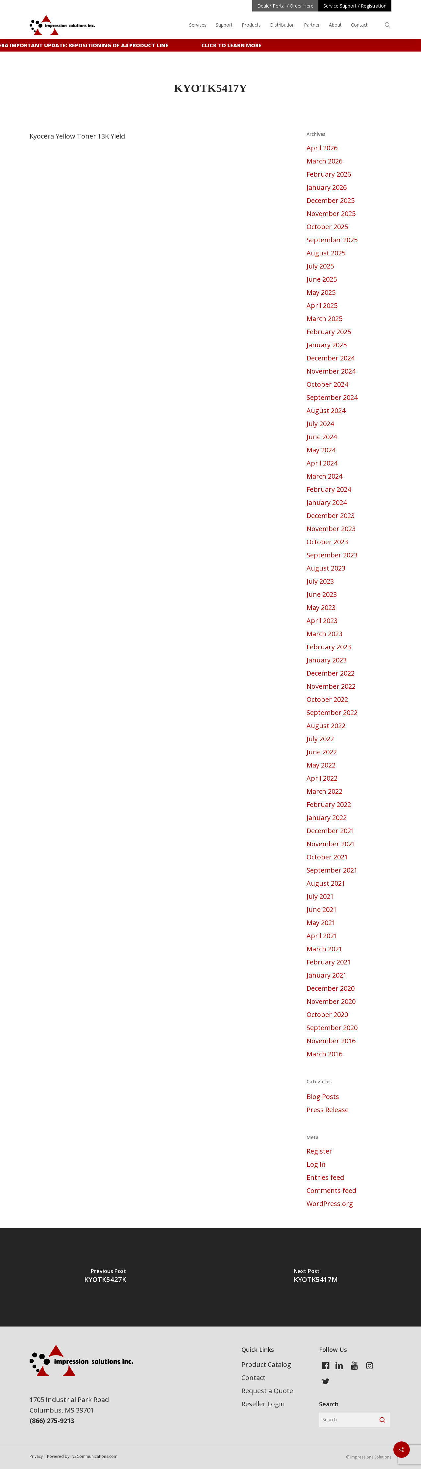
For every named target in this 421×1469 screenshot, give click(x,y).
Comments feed (331, 1190)
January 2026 (327, 187)
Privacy (36, 1456)
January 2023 (327, 660)
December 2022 (331, 673)
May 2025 (321, 292)
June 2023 (322, 594)
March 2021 (324, 948)
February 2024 (329, 489)
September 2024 (332, 397)
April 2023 (322, 620)
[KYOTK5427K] (105, 1277)
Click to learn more (235, 45)
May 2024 (321, 449)
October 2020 (327, 1014)
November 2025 (331, 213)
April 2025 (322, 305)
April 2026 (322, 147)
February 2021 (329, 962)
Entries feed (325, 1177)
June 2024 (322, 436)
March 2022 (324, 791)
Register (319, 1151)
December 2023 (331, 515)
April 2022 (322, 778)
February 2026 (329, 174)
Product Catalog (266, 1364)
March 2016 (324, 1053)
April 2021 (322, 935)
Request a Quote (267, 1390)
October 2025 (327, 226)
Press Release (328, 1109)
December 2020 (331, 988)
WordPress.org (330, 1203)
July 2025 (320, 266)
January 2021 (327, 975)
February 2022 (329, 804)
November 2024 (331, 371)
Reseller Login (263, 1403)
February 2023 (329, 646)
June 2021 (322, 909)
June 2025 (322, 279)
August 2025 (326, 252)
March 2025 (324, 318)
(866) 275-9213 (52, 1420)
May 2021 (321, 922)
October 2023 (327, 541)
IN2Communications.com (93, 1456)
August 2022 (326, 725)
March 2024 (324, 476)
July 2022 (320, 738)
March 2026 (324, 161)
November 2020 (331, 1001)
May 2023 (321, 607)
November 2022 (331, 686)
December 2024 (331, 358)
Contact (253, 1377)
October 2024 (327, 384)
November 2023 (331, 528)
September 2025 (332, 239)
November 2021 (331, 843)
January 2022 (327, 817)
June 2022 (322, 751)
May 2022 (321, 765)
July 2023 (320, 581)
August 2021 (326, 883)
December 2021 (331, 830)
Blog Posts (323, 1096)
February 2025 (329, 331)
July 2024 (320, 423)
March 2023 (324, 633)
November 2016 (331, 1040)
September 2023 (332, 555)
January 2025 (327, 344)
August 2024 (326, 410)
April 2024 (322, 463)
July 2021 (320, 896)
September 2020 (332, 1027)
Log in (316, 1164)
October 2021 (327, 857)
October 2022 (327, 699)
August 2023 (326, 568)
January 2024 (327, 502)
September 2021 (332, 870)
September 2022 (332, 712)
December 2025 (331, 200)
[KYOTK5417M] (315, 1277)
